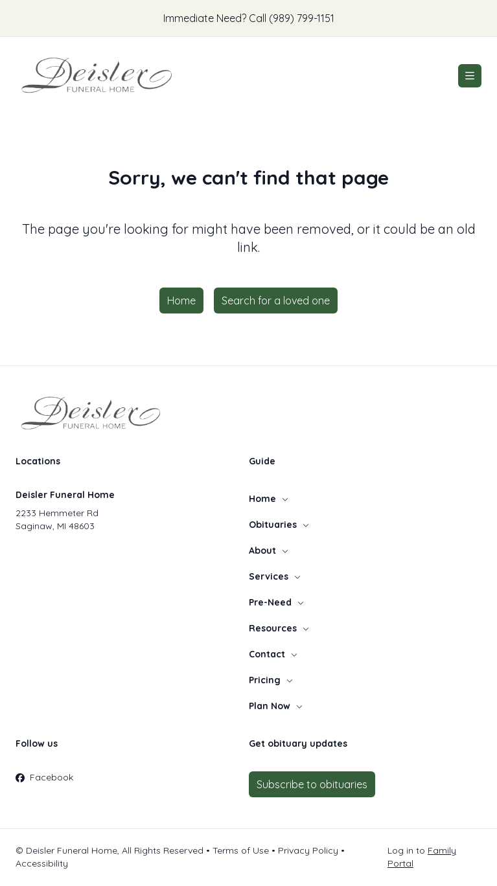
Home (181, 300)
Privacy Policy (308, 850)
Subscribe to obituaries (312, 784)
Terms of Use (241, 850)
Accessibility (42, 863)
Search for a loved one (276, 300)
